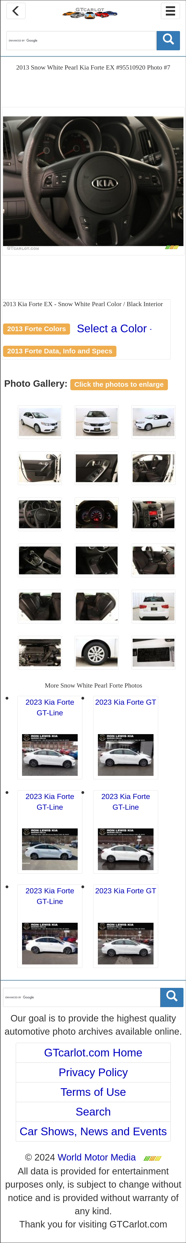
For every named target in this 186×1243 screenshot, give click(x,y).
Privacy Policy (93, 1072)
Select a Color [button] (114, 328)
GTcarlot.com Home (93, 1052)
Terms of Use (93, 1092)
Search (93, 1112)
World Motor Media (97, 1157)
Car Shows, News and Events (93, 1131)
